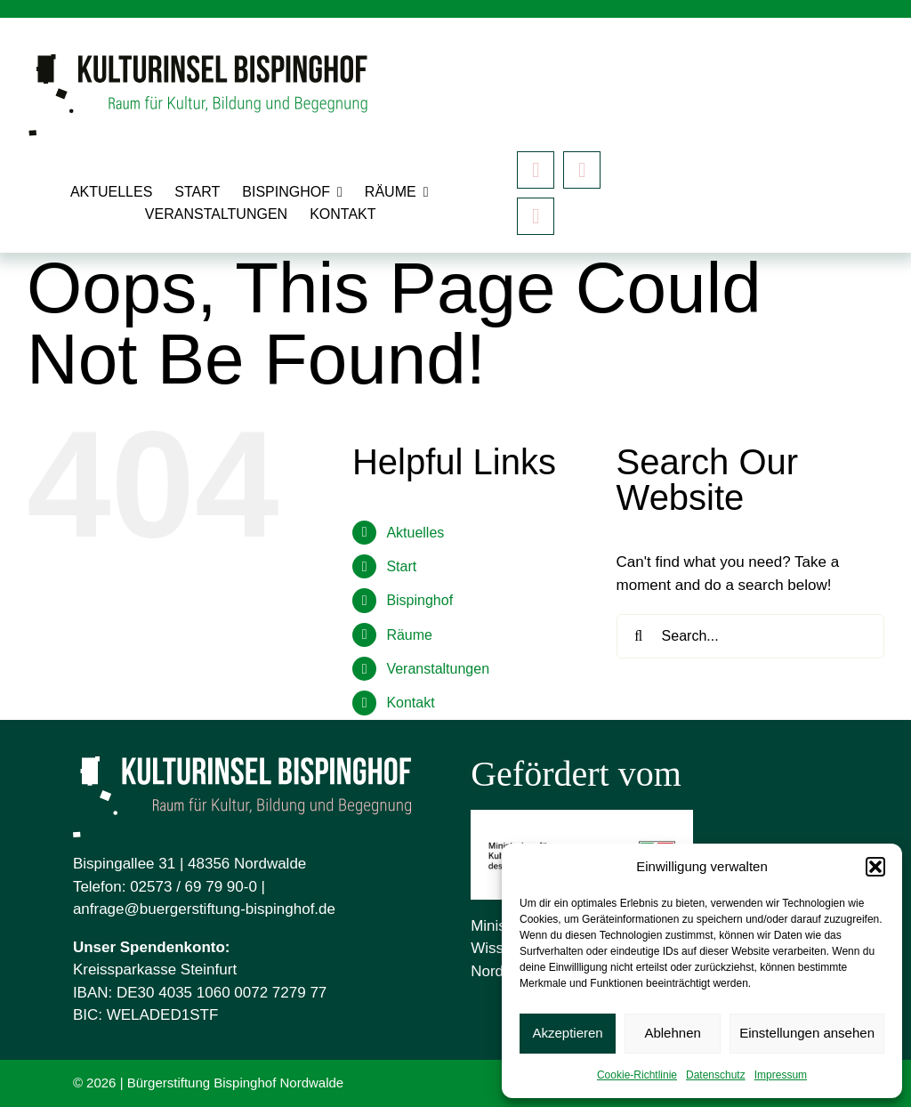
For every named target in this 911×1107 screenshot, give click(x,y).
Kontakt (410, 702)
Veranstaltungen (437, 668)
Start (401, 566)
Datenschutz (716, 1075)
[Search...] (750, 636)
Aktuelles (415, 532)
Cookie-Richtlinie (637, 1075)
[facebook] (535, 170)
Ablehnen (672, 1032)
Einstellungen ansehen (807, 1032)
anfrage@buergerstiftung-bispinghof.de (204, 909)
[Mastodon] (535, 216)
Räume (409, 634)
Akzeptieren (567, 1032)
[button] (875, 867)
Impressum (780, 1075)
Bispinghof (419, 600)
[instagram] (582, 170)
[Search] (639, 636)
